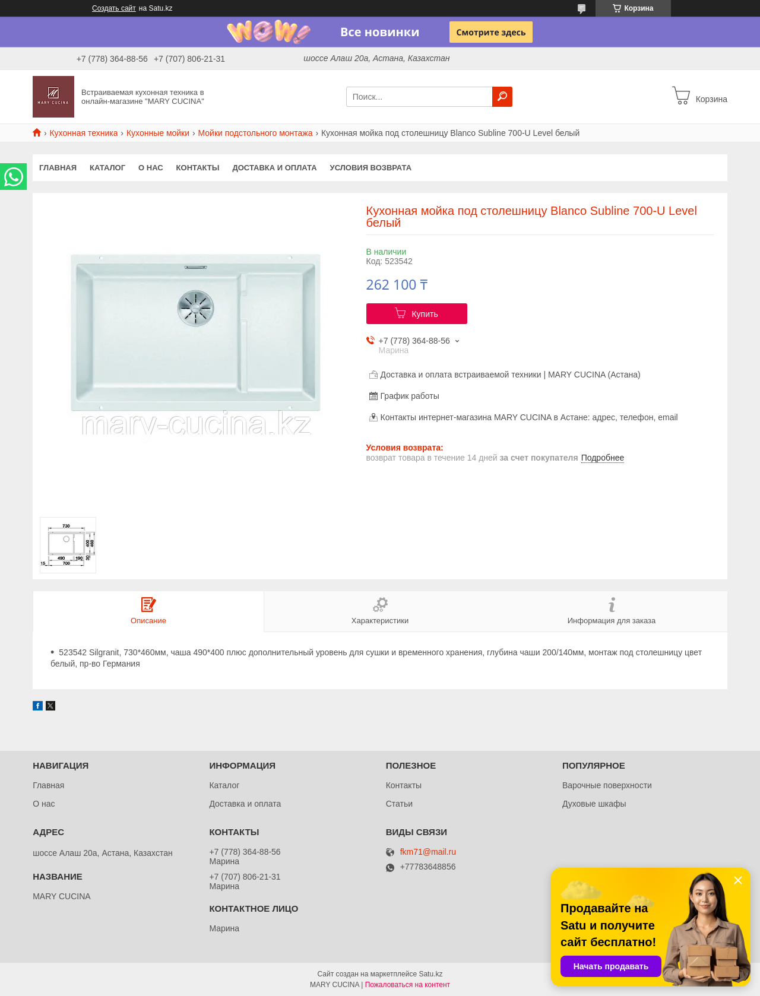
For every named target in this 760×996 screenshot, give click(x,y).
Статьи (399, 803)
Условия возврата (371, 167)
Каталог (107, 167)
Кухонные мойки (157, 133)
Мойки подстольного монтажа (255, 133)
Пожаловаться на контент (407, 985)
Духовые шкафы (594, 803)
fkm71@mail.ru (428, 852)
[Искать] (502, 97)
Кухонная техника (83, 133)
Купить (424, 314)
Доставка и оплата (274, 167)
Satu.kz (430, 974)
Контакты (198, 167)
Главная (58, 167)
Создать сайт (114, 8)
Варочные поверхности (607, 785)
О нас (150, 167)
